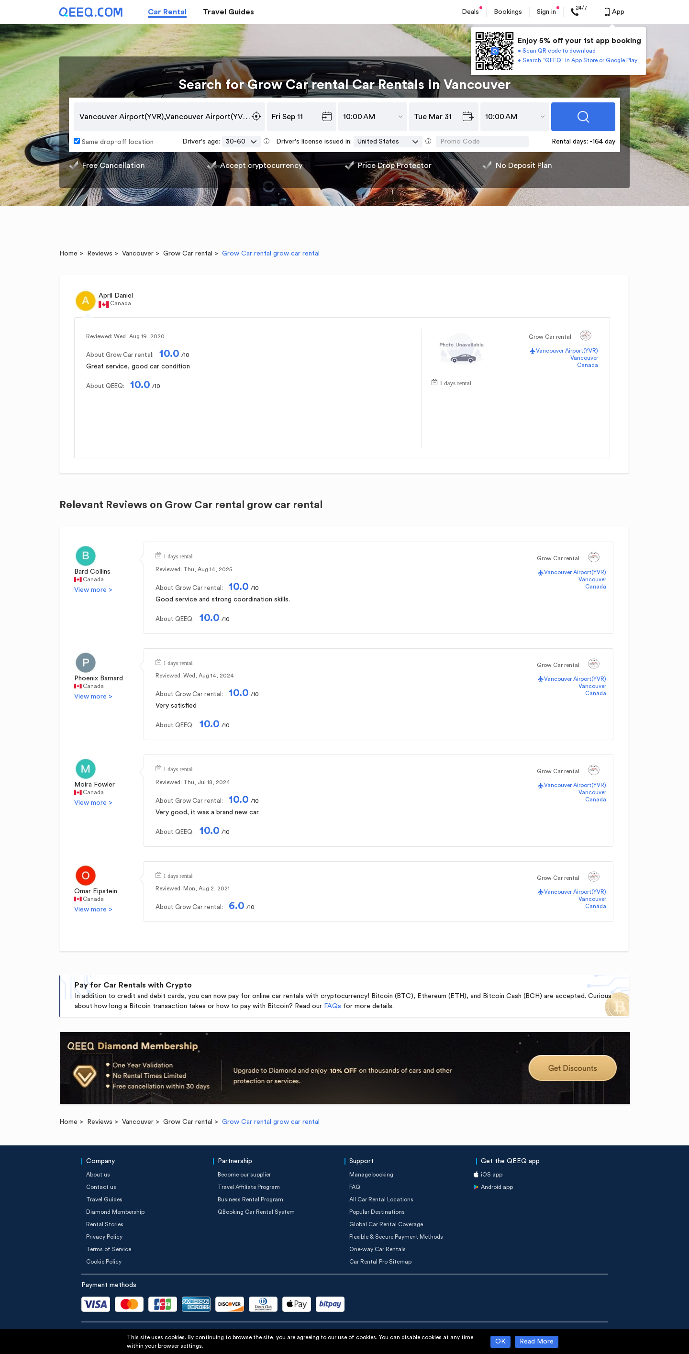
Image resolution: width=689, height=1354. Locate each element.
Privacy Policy (104, 1237)
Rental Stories (104, 1224)
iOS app (491, 1174)
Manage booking (371, 1174)
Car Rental (167, 12)
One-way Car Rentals (377, 1249)
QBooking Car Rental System (256, 1212)
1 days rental (455, 382)
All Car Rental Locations (381, 1199)
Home (68, 253)
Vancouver (138, 253)
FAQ (354, 1187)
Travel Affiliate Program (249, 1187)
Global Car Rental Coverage (386, 1224)
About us (98, 1174)
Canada (587, 365)
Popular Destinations (377, 1212)
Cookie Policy (104, 1262)
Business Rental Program (250, 1199)
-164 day (602, 141)
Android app (497, 1187)
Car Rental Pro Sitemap (380, 1262)
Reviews (99, 253)
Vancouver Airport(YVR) (567, 351)
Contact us (101, 1187)
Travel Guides (228, 12)
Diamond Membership (115, 1212)
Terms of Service (108, 1249)
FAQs (332, 1006)
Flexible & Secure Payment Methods (396, 1237)
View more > (93, 590)
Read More (537, 1341)
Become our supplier (244, 1174)
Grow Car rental (187, 253)
